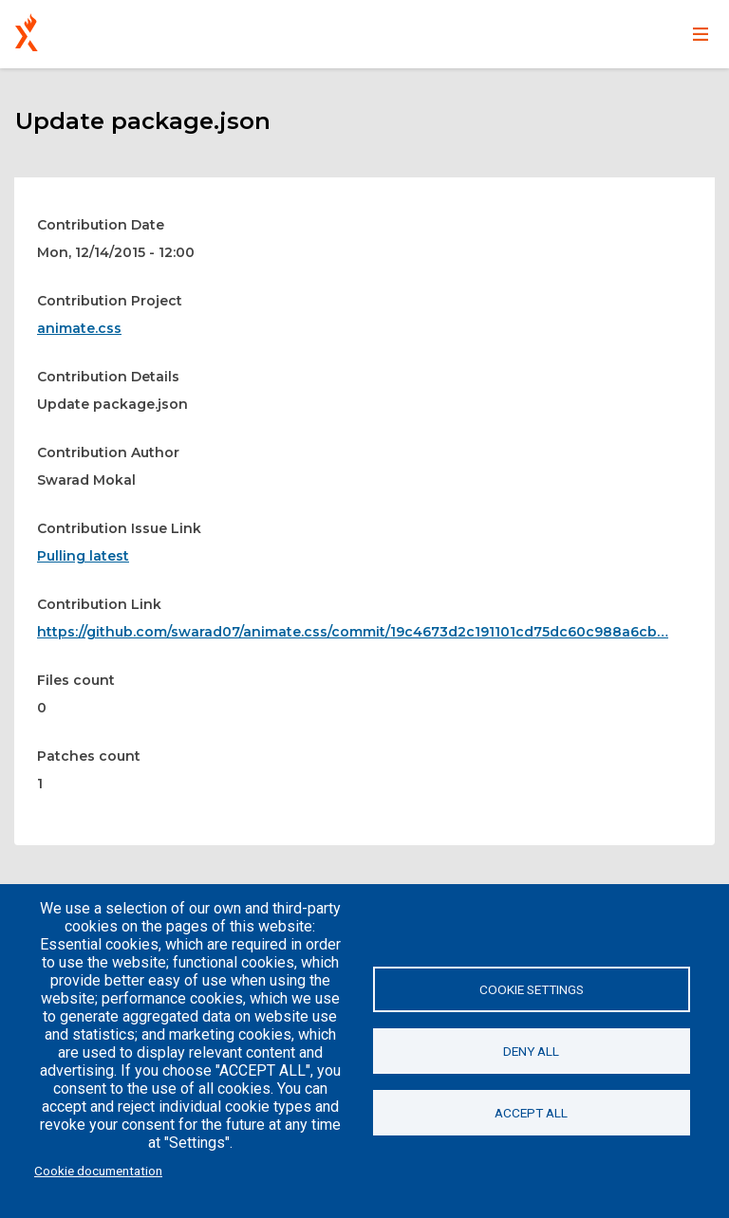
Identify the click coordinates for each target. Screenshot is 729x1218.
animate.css (79, 328)
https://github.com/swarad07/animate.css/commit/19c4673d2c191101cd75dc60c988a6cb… (352, 631)
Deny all (531, 1051)
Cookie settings (531, 989)
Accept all (531, 1112)
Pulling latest (83, 555)
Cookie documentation (98, 1170)
